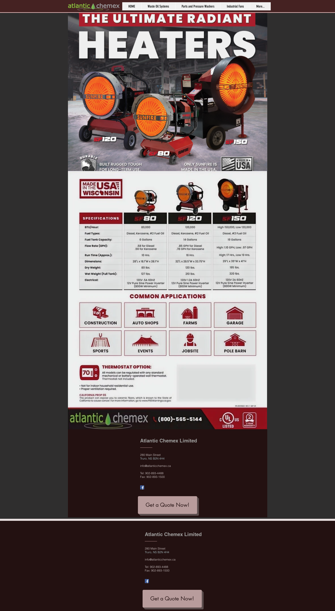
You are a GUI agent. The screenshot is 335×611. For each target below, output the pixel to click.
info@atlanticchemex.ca (155, 466)
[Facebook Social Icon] (142, 487)
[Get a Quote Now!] (167, 505)
